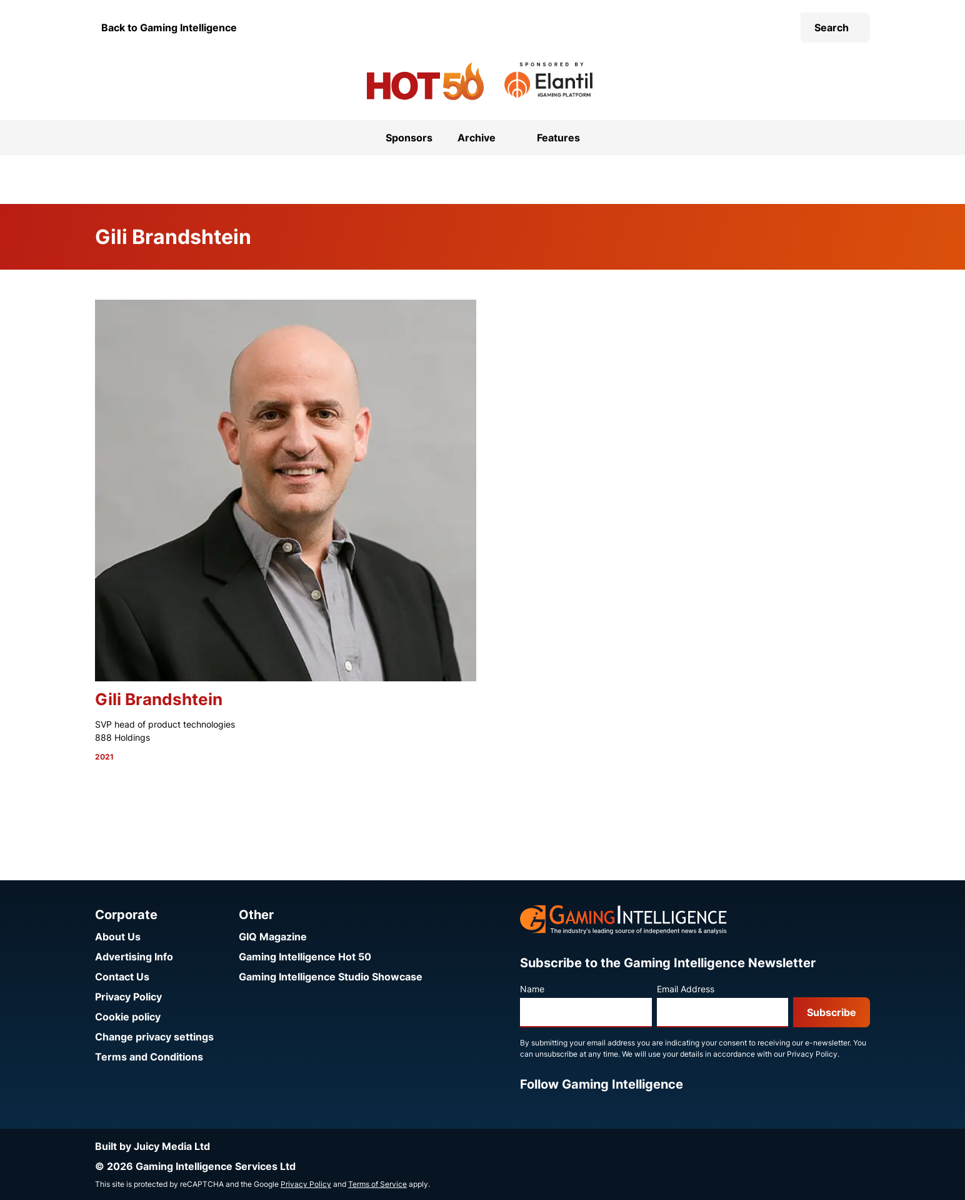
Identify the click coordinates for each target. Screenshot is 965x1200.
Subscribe (831, 1012)
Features (558, 137)
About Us (118, 936)
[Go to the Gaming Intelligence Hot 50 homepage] (425, 81)
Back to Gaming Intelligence (169, 27)
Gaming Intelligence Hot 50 (305, 956)
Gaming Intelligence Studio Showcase (330, 976)
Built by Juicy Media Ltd (152, 1146)
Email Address (685, 989)
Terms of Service (377, 1184)
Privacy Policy (128, 996)
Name (532, 989)
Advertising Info (134, 956)
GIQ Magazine (273, 936)
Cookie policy (128, 1016)
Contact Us (122, 976)
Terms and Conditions (149, 1056)
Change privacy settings (154, 1036)
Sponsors (409, 137)
